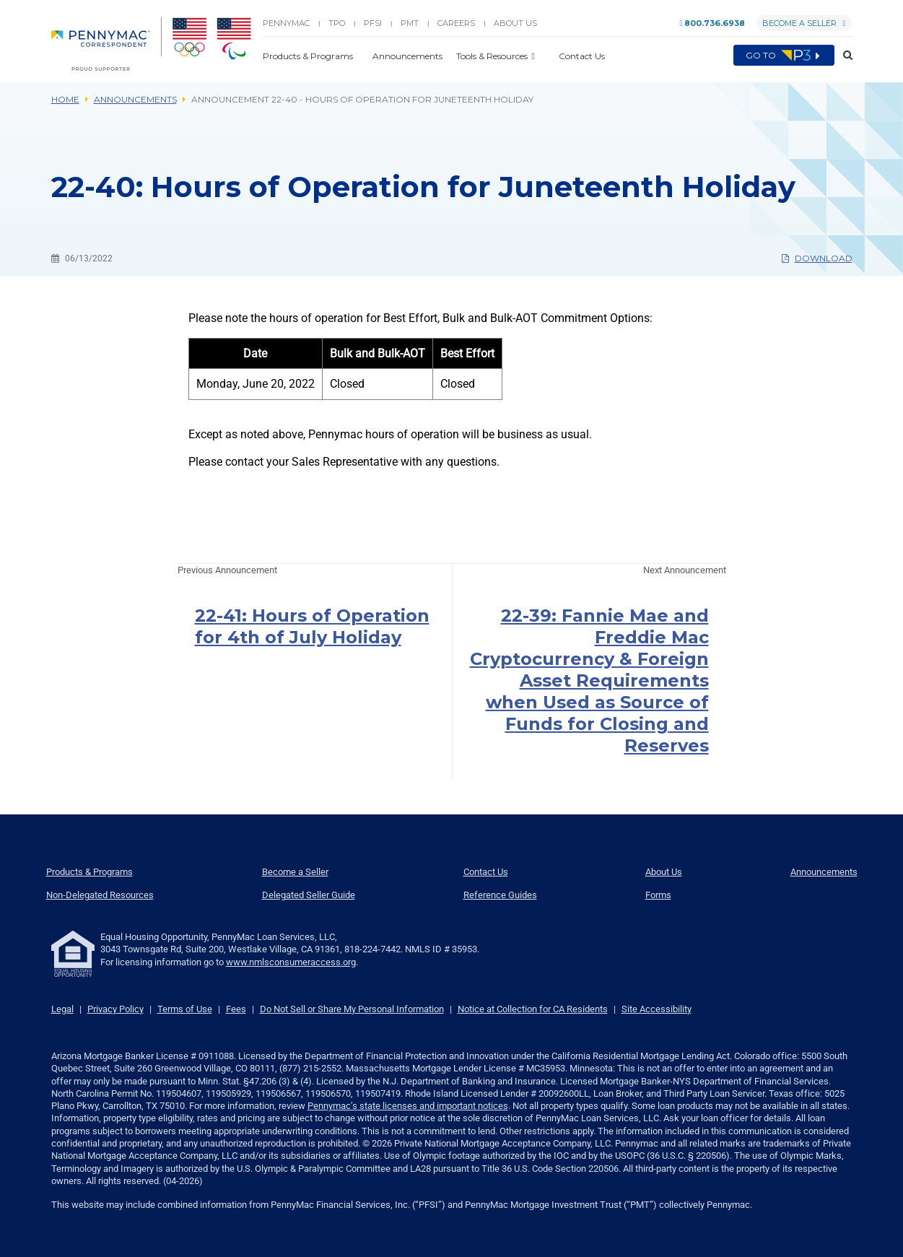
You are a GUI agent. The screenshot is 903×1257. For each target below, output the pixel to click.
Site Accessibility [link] (656, 1009)
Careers (456, 23)
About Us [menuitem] (663, 871)
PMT (410, 23)
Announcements (135, 99)
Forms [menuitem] (658, 895)
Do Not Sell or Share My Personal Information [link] (352, 1009)
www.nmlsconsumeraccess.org (291, 962)
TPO (336, 23)
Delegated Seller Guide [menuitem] (308, 895)
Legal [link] (62, 1009)
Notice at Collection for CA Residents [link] (533, 1009)
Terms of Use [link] (184, 1009)
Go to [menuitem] (784, 55)
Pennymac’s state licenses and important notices (407, 1105)
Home (65, 99)
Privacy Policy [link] (115, 1009)
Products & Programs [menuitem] (89, 871)
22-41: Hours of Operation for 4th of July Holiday (312, 626)
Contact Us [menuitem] (485, 871)
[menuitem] (106, 44)
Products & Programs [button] (309, 56)
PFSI (373, 23)
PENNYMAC (286, 23)
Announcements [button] (408, 56)
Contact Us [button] (582, 56)
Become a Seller (803, 23)
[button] (843, 55)
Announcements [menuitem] (824, 871)
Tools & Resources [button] (493, 56)
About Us (515, 23)
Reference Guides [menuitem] (500, 895)
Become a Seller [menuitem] (295, 871)
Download (817, 258)
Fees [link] (236, 1009)
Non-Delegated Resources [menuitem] (100, 895)
